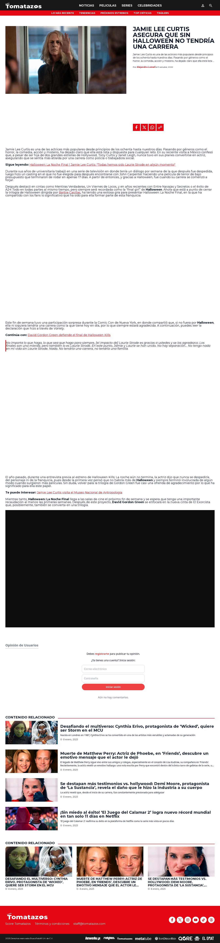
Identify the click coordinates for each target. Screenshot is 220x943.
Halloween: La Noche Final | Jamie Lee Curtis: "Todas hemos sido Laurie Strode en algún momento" (102, 164)
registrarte (102, 654)
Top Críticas (143, 13)
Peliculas (107, 5)
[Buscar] (211, 5)
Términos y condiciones (52, 924)
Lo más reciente (62, 13)
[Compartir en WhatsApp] (152, 127)
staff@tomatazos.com (89, 924)
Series (127, 5)
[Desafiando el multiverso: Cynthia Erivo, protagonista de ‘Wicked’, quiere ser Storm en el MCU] (31, 732)
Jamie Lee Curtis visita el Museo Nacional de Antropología (79, 492)
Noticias (86, 5)
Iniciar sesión (113, 686)
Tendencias (87, 13)
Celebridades (150, 5)
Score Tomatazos (18, 924)
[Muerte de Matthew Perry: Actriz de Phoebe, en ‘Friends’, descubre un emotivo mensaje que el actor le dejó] (31, 761)
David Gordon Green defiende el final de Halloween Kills (69, 335)
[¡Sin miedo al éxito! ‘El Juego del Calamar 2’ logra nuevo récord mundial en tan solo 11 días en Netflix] (31, 818)
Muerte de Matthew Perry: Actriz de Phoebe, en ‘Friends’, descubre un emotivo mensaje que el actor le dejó (134, 755)
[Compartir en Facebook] (136, 127)
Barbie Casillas (69, 192)
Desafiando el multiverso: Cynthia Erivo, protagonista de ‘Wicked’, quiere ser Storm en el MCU (137, 728)
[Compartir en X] (144, 127)
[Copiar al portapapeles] (160, 127)
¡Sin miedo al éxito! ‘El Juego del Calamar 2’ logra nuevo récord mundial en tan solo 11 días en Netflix (135, 814)
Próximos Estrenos (114, 13)
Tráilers (163, 13)
